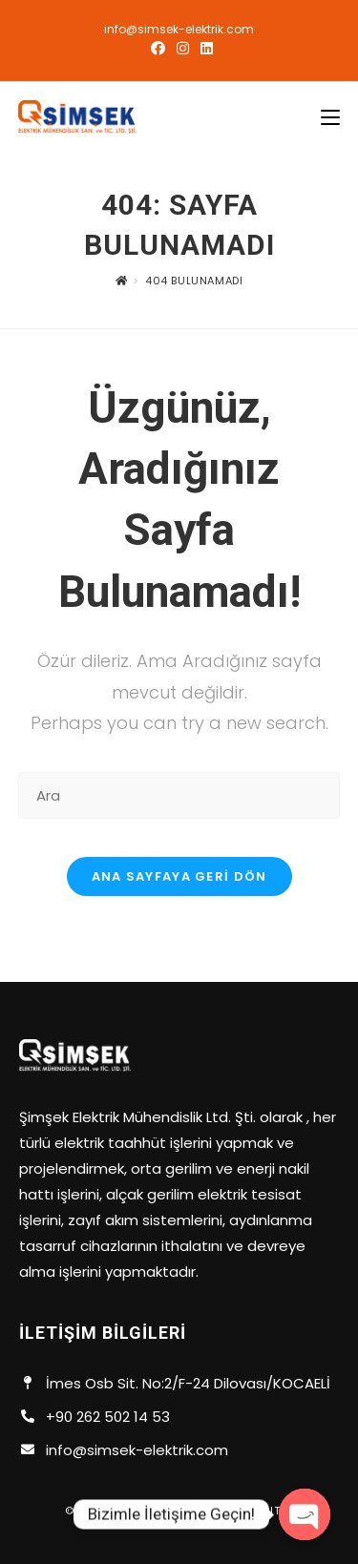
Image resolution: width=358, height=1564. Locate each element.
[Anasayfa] (122, 280)
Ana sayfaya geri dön (179, 876)
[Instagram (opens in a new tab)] (183, 48)
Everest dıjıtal (246, 1510)
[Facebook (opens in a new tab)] (158, 48)
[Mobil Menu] (330, 117)
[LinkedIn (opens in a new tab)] (204, 48)
